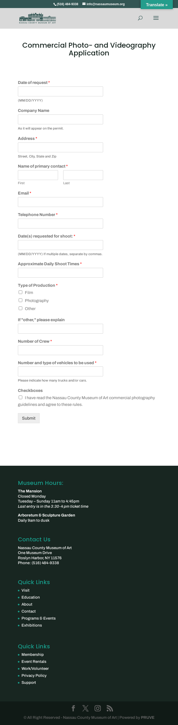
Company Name (33, 110)
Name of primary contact (43, 166)
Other (30, 308)
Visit (26, 590)
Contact (29, 611)
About (27, 604)
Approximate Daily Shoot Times (50, 264)
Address (27, 138)
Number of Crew (35, 341)
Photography (37, 300)
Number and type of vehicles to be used (57, 363)
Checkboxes (30, 390)
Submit (28, 418)
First (21, 183)
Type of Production (38, 285)
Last (66, 183)
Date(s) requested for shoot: (46, 236)
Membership (33, 654)
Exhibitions (32, 625)
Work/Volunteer (35, 668)
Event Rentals (34, 661)
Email (24, 193)
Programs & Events (39, 618)
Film (29, 292)
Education (31, 597)
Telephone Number (38, 214)
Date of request (34, 82)
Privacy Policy (34, 675)
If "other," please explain (41, 320)
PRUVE (147, 717)
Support (29, 682)
